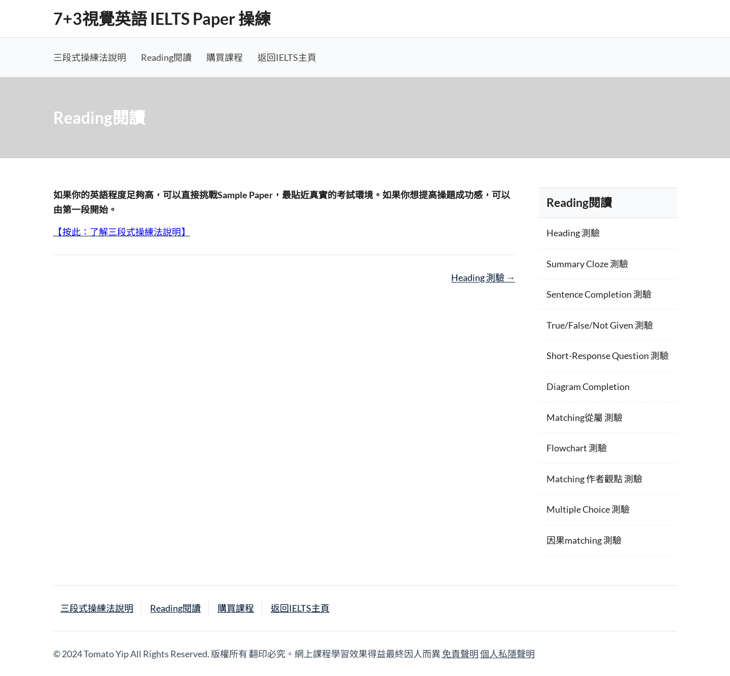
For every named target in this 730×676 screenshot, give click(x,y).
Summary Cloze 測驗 (587, 263)
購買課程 (224, 57)
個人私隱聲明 (507, 653)
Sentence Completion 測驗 (598, 294)
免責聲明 (460, 653)
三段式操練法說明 (89, 57)
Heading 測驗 (483, 277)
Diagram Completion (588, 386)
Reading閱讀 (166, 57)
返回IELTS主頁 (287, 57)
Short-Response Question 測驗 (607, 355)
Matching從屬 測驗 (584, 417)
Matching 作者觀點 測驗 (594, 478)
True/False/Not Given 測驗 (599, 325)
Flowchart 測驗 (576, 447)
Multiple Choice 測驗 (588, 509)
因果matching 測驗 (584, 540)
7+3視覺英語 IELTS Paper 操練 (162, 18)
